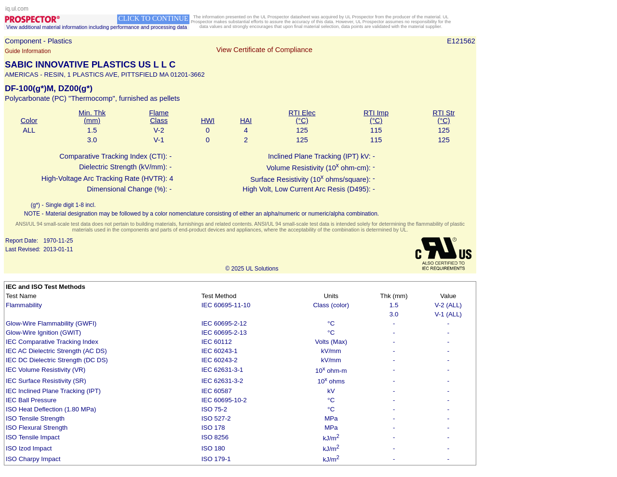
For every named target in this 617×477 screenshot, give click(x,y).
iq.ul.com (16, 8)
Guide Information (28, 51)
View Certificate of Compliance (264, 50)
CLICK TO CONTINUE (153, 18)
